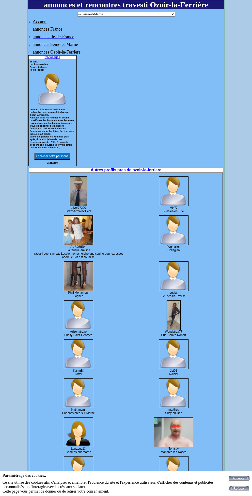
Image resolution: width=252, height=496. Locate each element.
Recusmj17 (52, 57)
